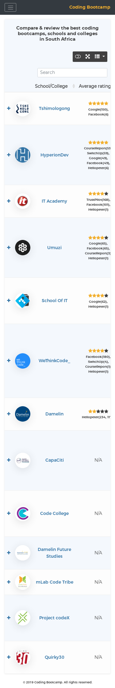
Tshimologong (54, 108)
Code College (54, 513)
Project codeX (54, 618)
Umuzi (54, 247)
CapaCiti (54, 460)
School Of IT (54, 300)
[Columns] (99, 56)
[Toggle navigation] (10, 7)
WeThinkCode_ (54, 360)
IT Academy (54, 201)
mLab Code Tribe (54, 582)
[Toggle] (78, 56)
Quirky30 (54, 657)
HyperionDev (54, 155)
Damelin (54, 414)
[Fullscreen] (88, 56)
